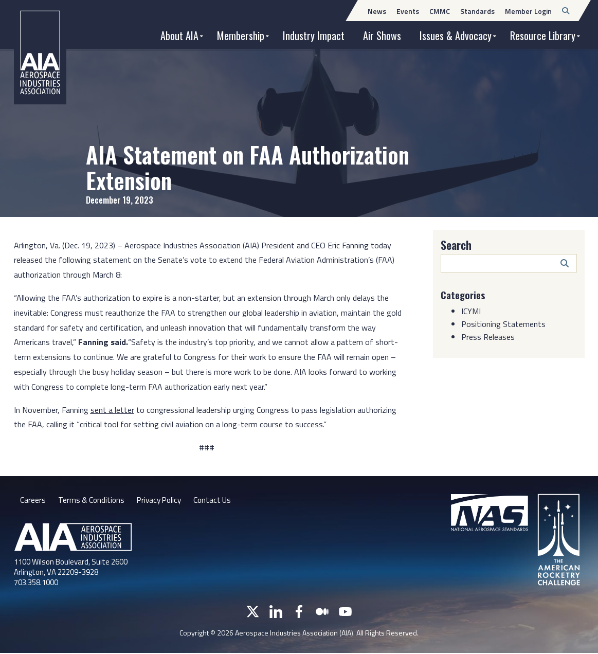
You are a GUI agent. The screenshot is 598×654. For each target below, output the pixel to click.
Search (456, 245)
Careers (33, 501)
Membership (240, 35)
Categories (464, 294)
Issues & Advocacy (456, 35)
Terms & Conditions (92, 501)
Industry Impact (314, 35)
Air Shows (382, 35)
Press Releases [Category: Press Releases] (488, 336)
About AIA (179, 35)
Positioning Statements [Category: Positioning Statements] (503, 323)
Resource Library (542, 35)
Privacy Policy (163, 501)
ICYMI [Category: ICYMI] (471, 310)
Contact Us (218, 501)
